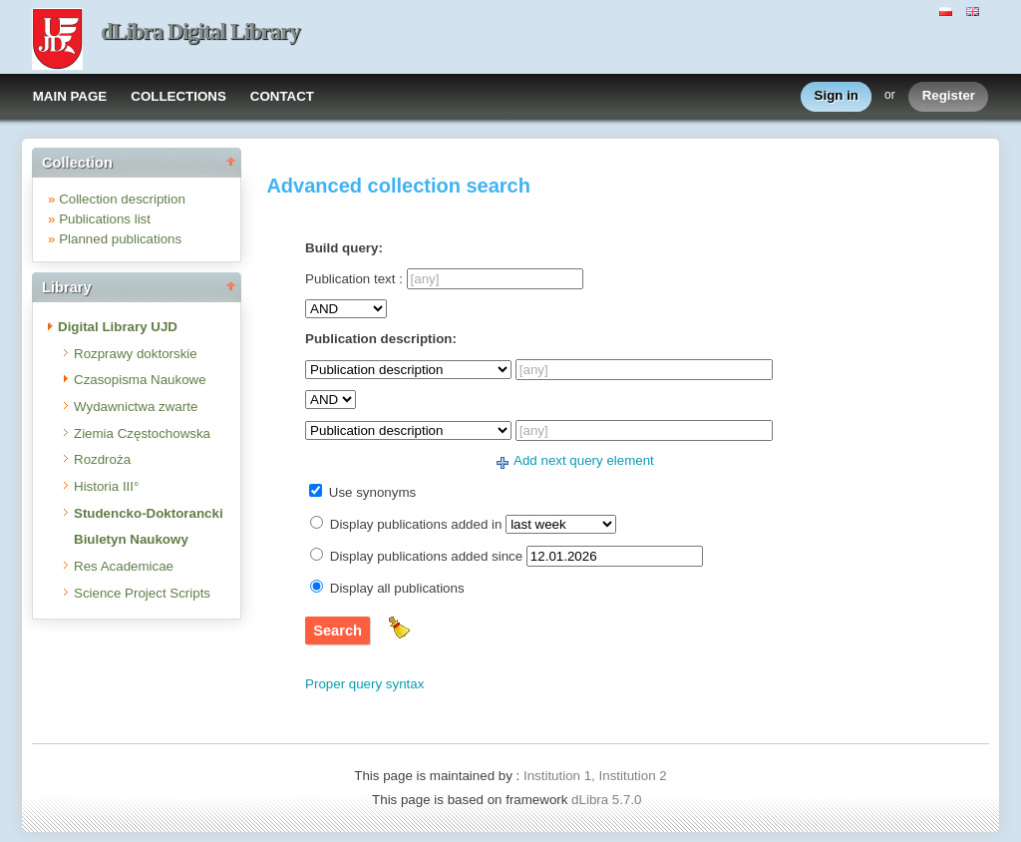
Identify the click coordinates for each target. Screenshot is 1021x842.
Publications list (105, 218)
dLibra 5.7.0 (608, 799)
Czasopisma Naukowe (140, 379)
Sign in (836, 96)
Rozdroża (102, 459)
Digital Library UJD (117, 326)
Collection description (122, 199)
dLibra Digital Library (200, 31)
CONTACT (282, 96)
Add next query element (583, 460)
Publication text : (354, 278)
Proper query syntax (364, 683)
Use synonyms (372, 492)
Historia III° (106, 486)
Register (948, 96)
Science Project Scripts (142, 593)
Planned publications (120, 238)
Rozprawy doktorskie (135, 353)
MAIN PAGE (70, 96)
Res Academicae (123, 566)
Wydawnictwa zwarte (135, 406)
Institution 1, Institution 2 (595, 775)
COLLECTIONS (178, 96)
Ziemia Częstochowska (142, 433)
